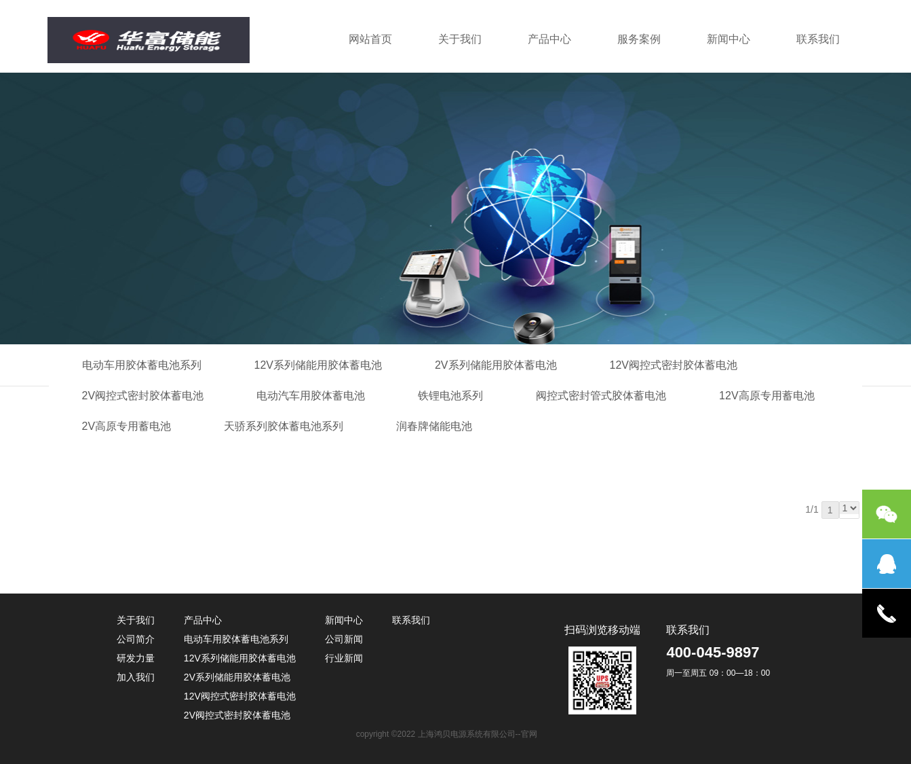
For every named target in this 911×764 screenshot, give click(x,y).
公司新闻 (344, 639)
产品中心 (549, 39)
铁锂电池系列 (450, 395)
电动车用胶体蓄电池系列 (141, 365)
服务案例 (639, 39)
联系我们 (818, 39)
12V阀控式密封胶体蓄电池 (673, 365)
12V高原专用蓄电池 (766, 395)
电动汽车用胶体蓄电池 (310, 395)
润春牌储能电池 (434, 426)
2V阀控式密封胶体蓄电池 (143, 395)
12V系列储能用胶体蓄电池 (318, 365)
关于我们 (460, 39)
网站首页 (370, 39)
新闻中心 (728, 39)
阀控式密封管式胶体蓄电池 (601, 395)
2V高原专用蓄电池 (127, 426)
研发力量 (136, 658)
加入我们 (136, 677)
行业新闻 (344, 658)
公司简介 (136, 639)
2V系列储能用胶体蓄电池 (496, 365)
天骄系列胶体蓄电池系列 (283, 426)
